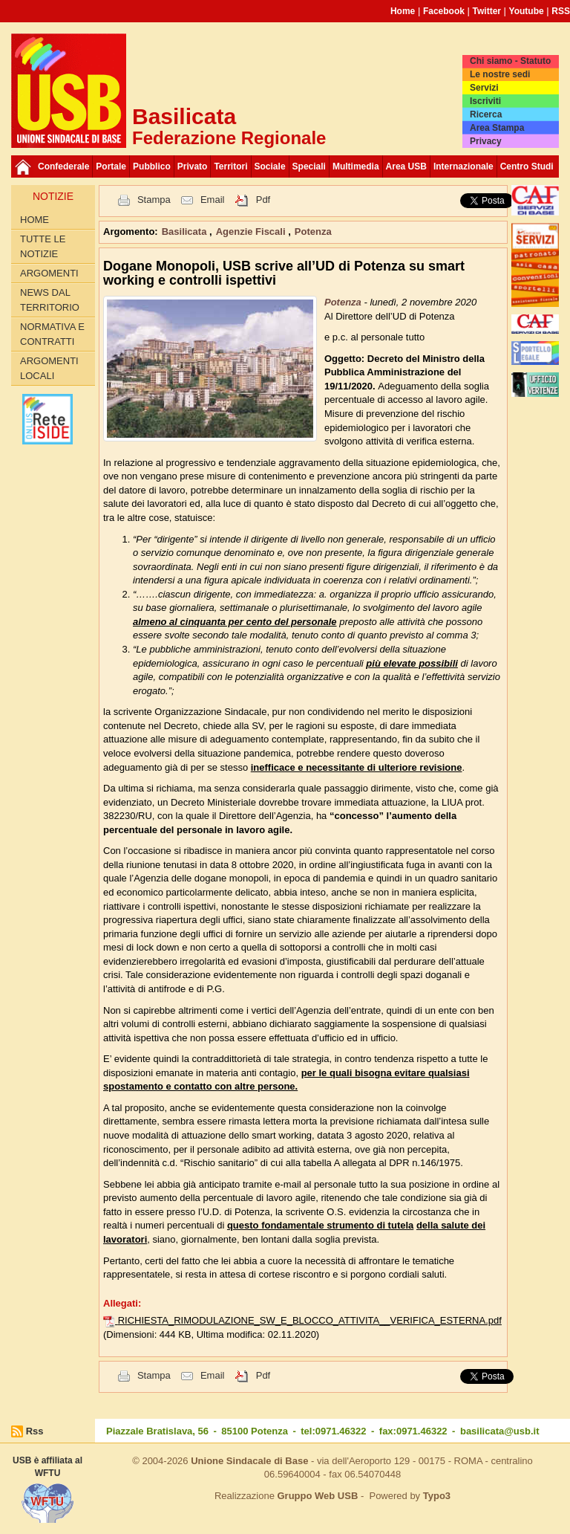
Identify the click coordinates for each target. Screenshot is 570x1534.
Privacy (486, 141)
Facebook (444, 11)
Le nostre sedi (500, 74)
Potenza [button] (313, 231)
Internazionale (463, 166)
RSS (560, 11)
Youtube (526, 11)
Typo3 (437, 1495)
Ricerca (486, 114)
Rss (35, 1431)
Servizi (484, 87)
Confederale (63, 166)
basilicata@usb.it (500, 1431)
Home (402, 11)
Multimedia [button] (355, 166)
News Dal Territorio (49, 300)
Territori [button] (230, 166)
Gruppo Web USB (317, 1495)
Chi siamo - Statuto (510, 61)
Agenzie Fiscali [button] (252, 231)
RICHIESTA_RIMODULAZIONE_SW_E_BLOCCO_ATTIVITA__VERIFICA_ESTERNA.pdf (310, 1320)
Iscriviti (485, 101)
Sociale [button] (270, 166)
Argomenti (49, 273)
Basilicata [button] (185, 231)
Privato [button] (192, 166)
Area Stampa (497, 128)
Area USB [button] (406, 166)
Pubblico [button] (152, 166)
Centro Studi (527, 166)
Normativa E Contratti (52, 334)
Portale (111, 166)
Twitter (487, 11)
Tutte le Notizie (42, 246)
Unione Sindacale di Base (249, 1460)
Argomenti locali (49, 368)
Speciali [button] (309, 166)
